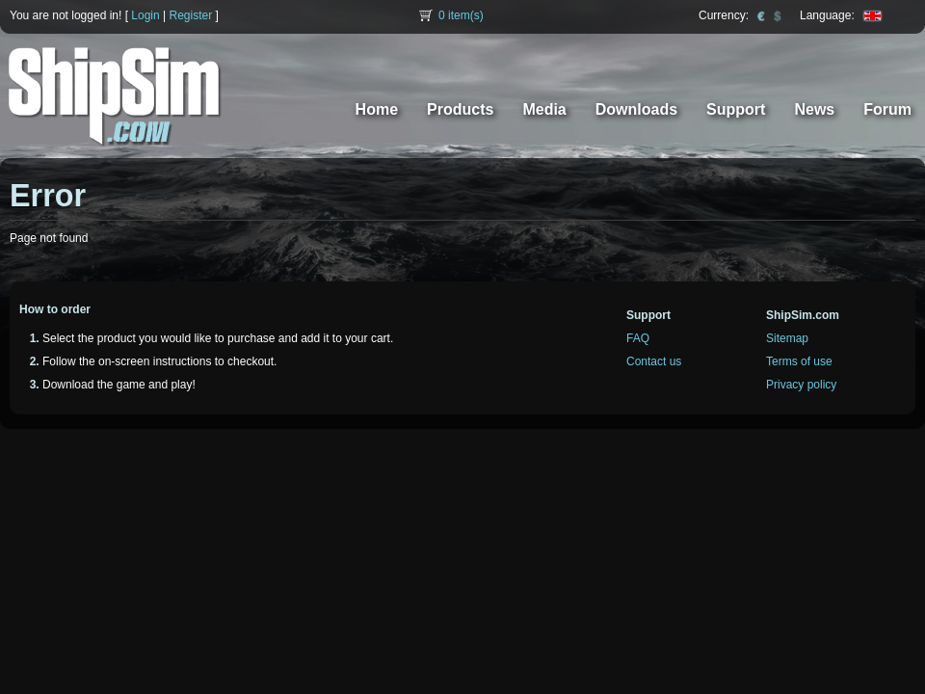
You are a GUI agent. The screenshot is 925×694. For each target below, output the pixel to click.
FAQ (637, 338)
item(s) (461, 15)
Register (191, 15)
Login (145, 15)
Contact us (653, 361)
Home (377, 109)
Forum (887, 109)
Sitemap (787, 338)
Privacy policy (801, 384)
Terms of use (799, 361)
